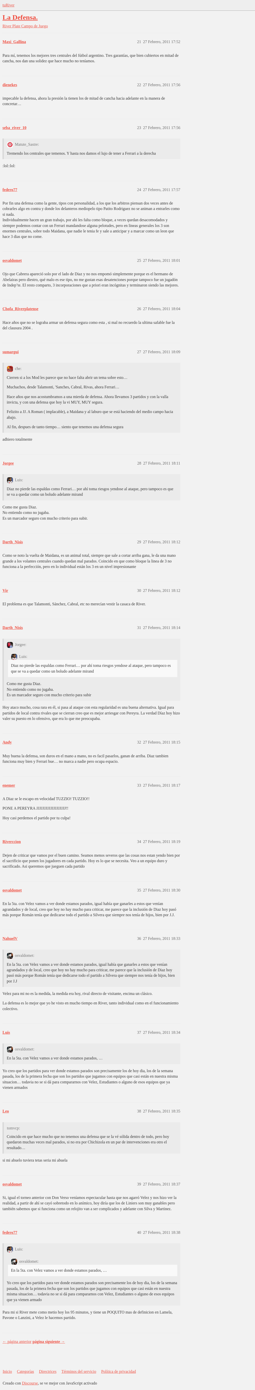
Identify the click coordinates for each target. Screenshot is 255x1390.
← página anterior (16, 1341)
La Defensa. (20, 17)
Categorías (25, 1371)
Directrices (47, 1371)
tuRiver (8, 5)
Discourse (30, 1383)
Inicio (7, 1371)
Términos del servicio (79, 1371)
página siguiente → (48, 1341)
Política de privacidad (118, 1371)
